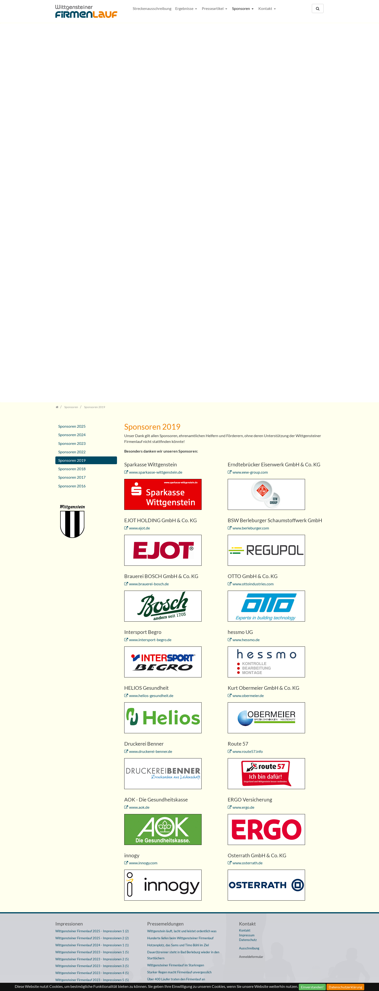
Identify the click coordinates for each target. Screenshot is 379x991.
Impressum (247, 683)
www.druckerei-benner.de (150, 499)
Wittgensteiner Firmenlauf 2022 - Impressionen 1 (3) (92, 734)
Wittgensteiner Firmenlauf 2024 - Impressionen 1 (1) (92, 693)
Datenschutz (248, 687)
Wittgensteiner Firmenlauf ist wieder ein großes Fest (183, 768)
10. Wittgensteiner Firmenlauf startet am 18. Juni (181, 890)
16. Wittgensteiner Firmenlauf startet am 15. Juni (181, 754)
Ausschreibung (249, 696)
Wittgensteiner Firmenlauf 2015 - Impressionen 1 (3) (92, 860)
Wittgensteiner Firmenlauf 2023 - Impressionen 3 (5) (92, 713)
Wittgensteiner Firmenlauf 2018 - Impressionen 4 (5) (92, 804)
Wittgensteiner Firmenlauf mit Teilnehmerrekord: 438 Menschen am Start (184, 867)
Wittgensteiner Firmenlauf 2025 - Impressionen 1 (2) (92, 679)
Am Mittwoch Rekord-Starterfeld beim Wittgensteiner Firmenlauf (184, 952)
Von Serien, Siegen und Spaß (166, 796)
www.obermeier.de (248, 443)
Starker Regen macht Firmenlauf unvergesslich (179, 720)
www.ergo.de (243, 554)
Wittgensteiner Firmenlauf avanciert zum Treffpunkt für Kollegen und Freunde (185, 813)
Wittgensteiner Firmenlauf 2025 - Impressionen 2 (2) (92, 686)
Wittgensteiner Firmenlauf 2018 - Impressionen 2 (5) (92, 790)
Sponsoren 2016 (72, 233)
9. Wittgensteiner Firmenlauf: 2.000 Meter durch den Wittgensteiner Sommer (184, 900)
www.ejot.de (139, 275)
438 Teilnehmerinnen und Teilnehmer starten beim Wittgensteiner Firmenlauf (182, 880)
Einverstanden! (312, 987)
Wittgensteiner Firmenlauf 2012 (169, 969)
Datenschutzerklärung (345, 987)
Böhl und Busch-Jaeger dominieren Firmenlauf (178, 823)
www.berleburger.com (251, 275)
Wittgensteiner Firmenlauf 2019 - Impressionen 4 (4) (92, 776)
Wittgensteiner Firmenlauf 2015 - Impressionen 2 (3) (92, 867)
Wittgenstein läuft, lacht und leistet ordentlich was (182, 679)
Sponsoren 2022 (72, 199)
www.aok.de (139, 554)
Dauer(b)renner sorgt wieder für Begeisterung (179, 747)
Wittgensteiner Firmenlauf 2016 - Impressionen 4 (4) (92, 853)
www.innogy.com (143, 610)
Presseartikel (213, 8)
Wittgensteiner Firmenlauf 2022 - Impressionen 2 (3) (92, 741)
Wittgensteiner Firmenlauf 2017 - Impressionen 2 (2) (92, 825)
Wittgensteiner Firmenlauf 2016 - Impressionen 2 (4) (92, 839)
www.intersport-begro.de (150, 387)
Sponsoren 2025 (72, 173)
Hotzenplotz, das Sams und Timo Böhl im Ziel (178, 693)
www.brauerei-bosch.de (149, 331)
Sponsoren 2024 (72, 182)
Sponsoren (241, 8)
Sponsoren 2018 (72, 216)
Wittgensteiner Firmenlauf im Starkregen (175, 713)
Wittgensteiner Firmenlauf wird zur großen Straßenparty (186, 740)
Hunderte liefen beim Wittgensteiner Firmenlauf (180, 686)
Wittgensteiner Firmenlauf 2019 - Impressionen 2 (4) (92, 762)
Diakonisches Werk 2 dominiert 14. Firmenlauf (179, 782)
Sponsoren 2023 (72, 191)
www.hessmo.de (246, 387)
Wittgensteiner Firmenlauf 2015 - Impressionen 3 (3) (92, 873)
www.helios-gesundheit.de (151, 443)
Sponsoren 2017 (72, 224)
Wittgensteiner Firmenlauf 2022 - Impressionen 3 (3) (92, 748)
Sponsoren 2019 (72, 208)
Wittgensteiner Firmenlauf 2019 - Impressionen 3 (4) (92, 769)
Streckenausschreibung (152, 8)
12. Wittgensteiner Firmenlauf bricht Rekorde (178, 803)
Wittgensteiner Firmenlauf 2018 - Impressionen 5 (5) (92, 811)
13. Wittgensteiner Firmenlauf (168, 789)
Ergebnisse (184, 8)
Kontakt (265, 8)
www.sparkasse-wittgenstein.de (155, 219)
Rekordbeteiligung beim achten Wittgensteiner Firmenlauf (187, 962)
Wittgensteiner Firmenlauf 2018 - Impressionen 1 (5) (92, 783)
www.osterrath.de (247, 610)
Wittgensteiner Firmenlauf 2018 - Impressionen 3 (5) (92, 797)
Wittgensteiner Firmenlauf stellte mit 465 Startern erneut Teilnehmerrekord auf (187, 847)
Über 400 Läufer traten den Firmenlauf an (176, 727)
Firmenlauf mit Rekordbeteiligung (170, 857)
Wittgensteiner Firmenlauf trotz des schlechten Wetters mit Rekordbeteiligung (188, 926)
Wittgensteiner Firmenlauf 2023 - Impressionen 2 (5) (92, 707)
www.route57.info (248, 499)
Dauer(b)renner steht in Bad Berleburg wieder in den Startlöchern (183, 703)
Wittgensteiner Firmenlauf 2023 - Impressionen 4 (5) (92, 720)
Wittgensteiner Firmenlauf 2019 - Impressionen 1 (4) (92, 755)
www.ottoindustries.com (253, 331)
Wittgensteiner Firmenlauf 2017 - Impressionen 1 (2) (92, 818)
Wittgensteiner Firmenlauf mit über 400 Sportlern (181, 734)
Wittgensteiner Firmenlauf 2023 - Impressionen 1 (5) (92, 700)
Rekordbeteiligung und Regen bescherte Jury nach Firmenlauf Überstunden (189, 913)
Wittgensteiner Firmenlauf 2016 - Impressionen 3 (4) (92, 846)
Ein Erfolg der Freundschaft (166, 775)
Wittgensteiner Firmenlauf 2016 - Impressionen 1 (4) (92, 832)
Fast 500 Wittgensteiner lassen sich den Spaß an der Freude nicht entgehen (188, 833)
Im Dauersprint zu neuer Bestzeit (170, 761)
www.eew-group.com (250, 219)
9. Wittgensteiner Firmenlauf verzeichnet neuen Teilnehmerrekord (180, 939)
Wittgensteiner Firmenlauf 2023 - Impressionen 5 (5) (92, 727)
